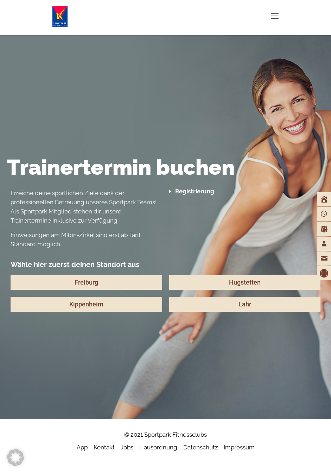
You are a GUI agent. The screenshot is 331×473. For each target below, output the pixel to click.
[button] (245, 191)
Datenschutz (200, 447)
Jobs (127, 447)
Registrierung (194, 191)
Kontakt (104, 447)
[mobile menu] (275, 16)
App (82, 447)
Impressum (239, 447)
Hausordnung (158, 447)
